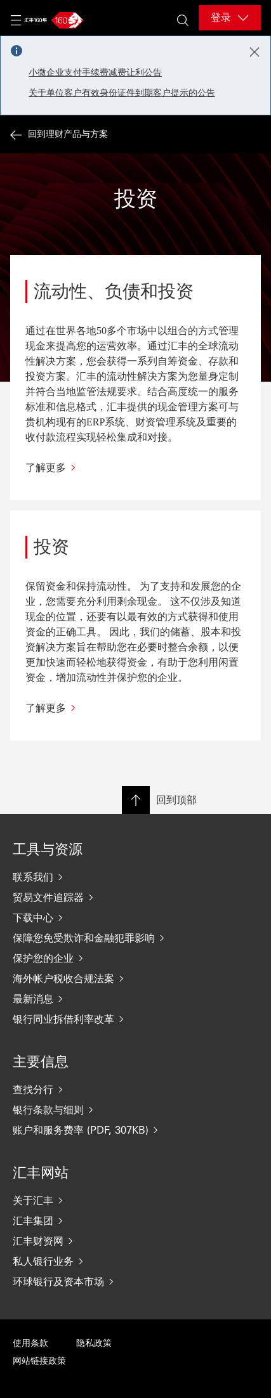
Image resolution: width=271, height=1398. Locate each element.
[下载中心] (135, 917)
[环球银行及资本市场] (135, 1281)
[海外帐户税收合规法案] (135, 978)
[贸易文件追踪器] (135, 897)
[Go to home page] (52, 20)
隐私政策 (94, 1343)
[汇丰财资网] (135, 1240)
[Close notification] (254, 52)
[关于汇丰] (135, 1200)
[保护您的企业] (135, 958)
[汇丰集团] (135, 1220)
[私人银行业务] (135, 1261)
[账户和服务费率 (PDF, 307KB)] (135, 1129)
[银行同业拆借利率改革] (135, 1018)
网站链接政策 (39, 1361)
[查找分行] (135, 1089)
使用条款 (30, 1343)
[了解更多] (135, 467)
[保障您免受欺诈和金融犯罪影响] (135, 937)
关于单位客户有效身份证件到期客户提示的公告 (122, 93)
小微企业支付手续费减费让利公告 (95, 72)
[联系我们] (135, 876)
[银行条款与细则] (135, 1109)
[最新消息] (135, 998)
